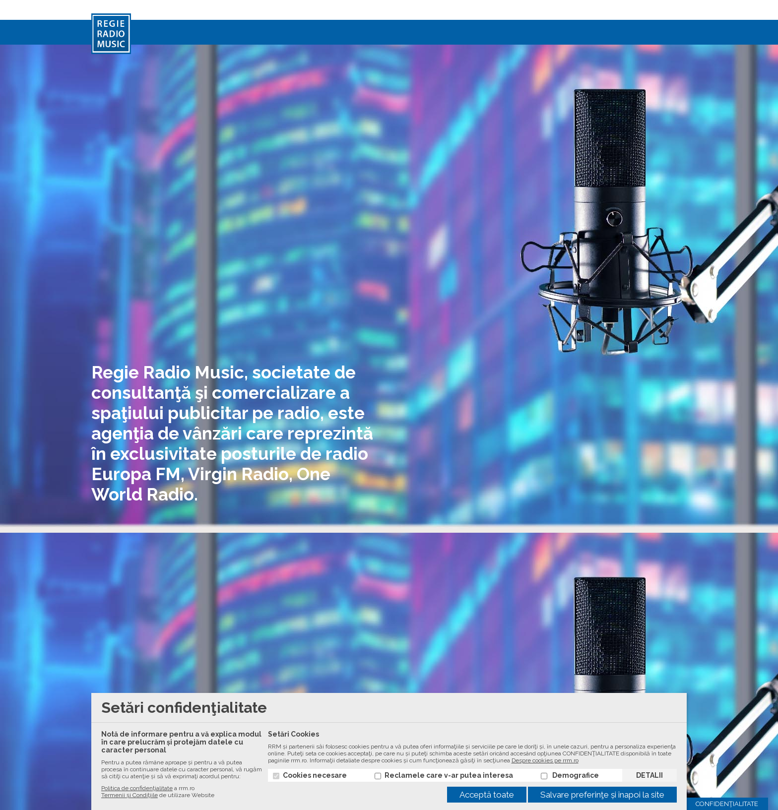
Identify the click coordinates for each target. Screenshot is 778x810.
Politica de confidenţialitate (137, 788)
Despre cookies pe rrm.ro (545, 760)
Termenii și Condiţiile (129, 795)
